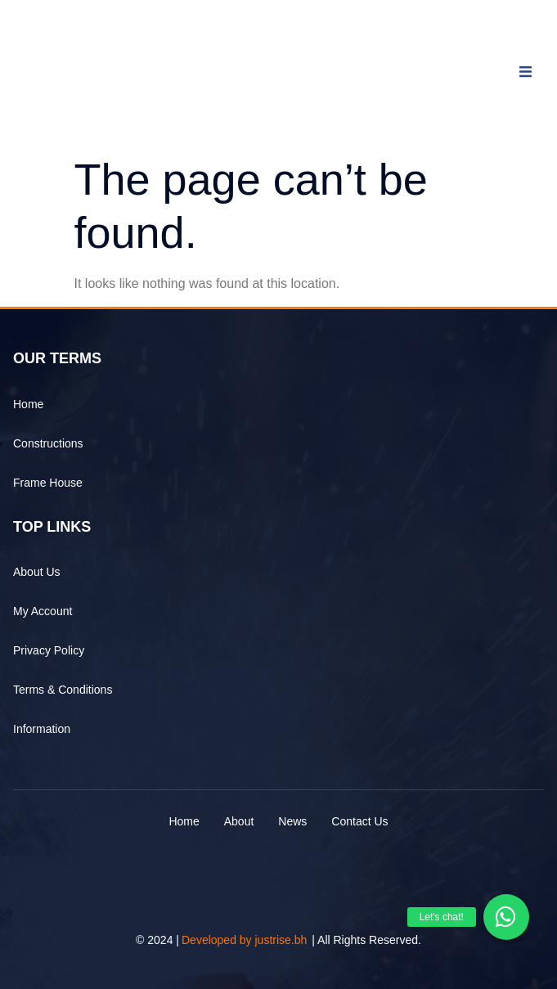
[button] (506, 917)
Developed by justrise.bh (244, 939)
